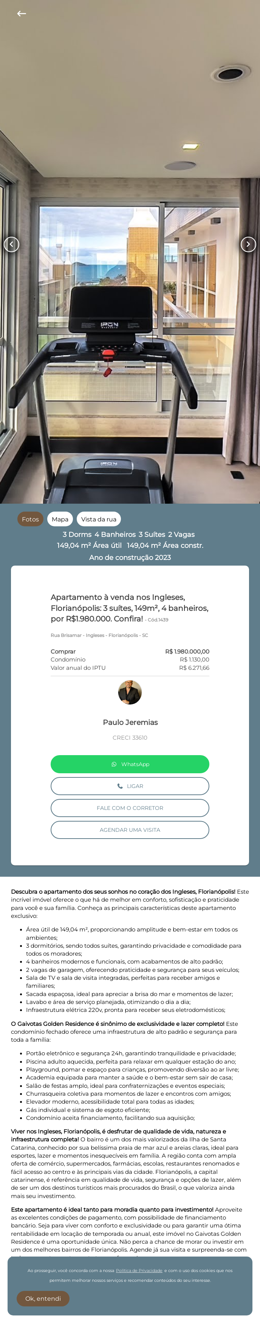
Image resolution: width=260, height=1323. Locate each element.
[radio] (30, 519)
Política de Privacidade (139, 1270)
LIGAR (130, 786)
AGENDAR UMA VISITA (130, 829)
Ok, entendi (43, 1298)
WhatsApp (130, 764)
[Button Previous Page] (11, 244)
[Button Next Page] (248, 244)
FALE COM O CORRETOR (130, 808)
